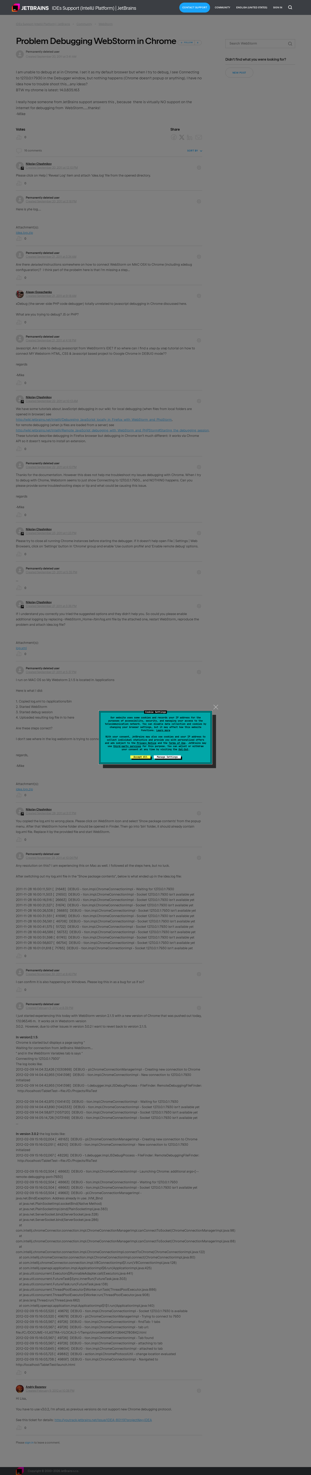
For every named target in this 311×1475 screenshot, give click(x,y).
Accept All (140, 757)
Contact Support (194, 7)
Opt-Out (183, 749)
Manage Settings (167, 757)
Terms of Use (177, 743)
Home (30, 8)
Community (222, 7)
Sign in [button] (277, 7)
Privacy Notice (146, 743)
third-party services (127, 746)
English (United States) (251, 7)
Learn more (163, 730)
